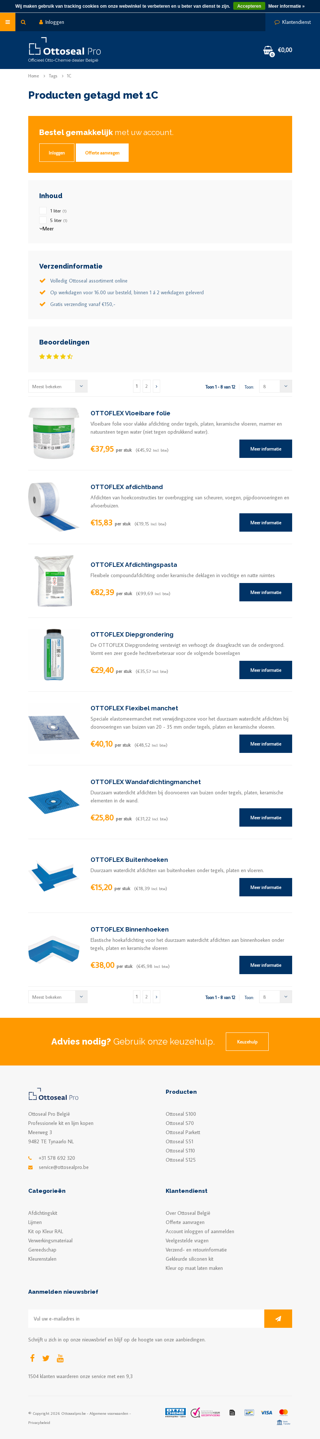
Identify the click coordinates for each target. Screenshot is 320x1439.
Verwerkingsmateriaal (50, 1240)
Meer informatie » (286, 6)
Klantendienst (293, 22)
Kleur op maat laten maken (194, 1268)
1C (69, 76)
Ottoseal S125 (181, 1159)
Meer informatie (265, 449)
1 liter (58, 211)
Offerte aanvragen (102, 153)
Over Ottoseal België (188, 1213)
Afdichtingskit (42, 1213)
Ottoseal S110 (180, 1150)
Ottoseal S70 (180, 1123)
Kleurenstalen (42, 1259)
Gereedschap (42, 1249)
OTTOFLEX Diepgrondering (132, 634)
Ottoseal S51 (179, 1141)
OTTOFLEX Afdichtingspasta (134, 564)
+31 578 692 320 (57, 1158)
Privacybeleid (39, 1422)
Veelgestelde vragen (187, 1240)
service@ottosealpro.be (64, 1167)
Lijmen (35, 1222)
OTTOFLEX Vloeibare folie (130, 413)
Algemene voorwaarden (108, 1413)
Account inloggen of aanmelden (200, 1231)
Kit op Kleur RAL (45, 1231)
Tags (53, 76)
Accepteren (249, 6)
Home (33, 76)
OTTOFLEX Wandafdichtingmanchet (146, 782)
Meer (46, 228)
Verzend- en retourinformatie (196, 1249)
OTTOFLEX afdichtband (127, 487)
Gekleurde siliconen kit (189, 1259)
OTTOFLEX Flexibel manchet (134, 708)
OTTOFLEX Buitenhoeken (129, 859)
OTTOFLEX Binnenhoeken (130, 929)
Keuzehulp (247, 1042)
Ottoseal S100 (181, 1114)
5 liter (58, 220)
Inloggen (51, 22)
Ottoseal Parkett (183, 1132)
